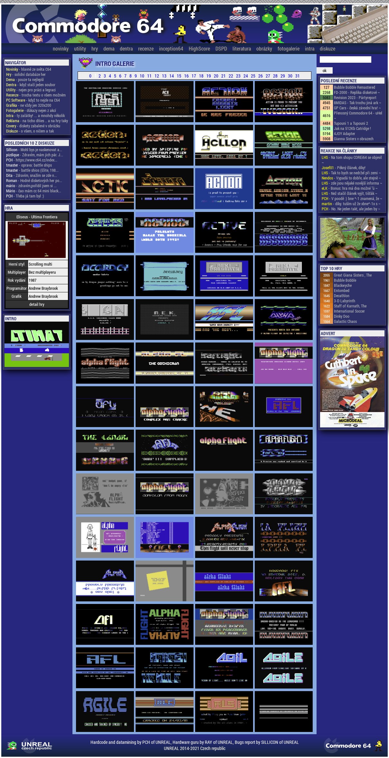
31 (297, 76)
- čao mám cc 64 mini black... (33, 190)
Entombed (341, 290)
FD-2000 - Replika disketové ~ (357, 92)
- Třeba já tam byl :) (25, 195)
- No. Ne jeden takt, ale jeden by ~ (351, 208)
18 (201, 76)
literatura (241, 48)
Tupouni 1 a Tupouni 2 (351, 123)
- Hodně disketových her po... (34, 180)
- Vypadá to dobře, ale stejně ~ (351, 177)
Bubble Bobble (345, 280)
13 (164, 76)
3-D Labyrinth (344, 300)
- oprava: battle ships (29, 165)
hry (94, 48)
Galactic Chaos (345, 321)
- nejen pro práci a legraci (31, 89)
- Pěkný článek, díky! (343, 167)
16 (186, 76)
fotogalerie (288, 48)
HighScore (199, 48)
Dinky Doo (341, 316)
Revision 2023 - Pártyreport (355, 97)
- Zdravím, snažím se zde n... (31, 175)
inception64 (171, 48)
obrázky (264, 48)
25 (253, 76)
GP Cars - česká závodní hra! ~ (357, 107)
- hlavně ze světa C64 (28, 69)
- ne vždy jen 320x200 (28, 105)
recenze (146, 48)
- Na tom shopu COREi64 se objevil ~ (352, 160)
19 (208, 76)
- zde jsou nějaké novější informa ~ (352, 183)
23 (238, 76)
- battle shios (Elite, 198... (32, 170)
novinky (61, 48)
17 (194, 76)
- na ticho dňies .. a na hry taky (37, 120)
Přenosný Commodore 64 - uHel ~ (358, 115)
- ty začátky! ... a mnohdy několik (35, 115)
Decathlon (341, 295)
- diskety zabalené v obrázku (33, 125)
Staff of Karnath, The (350, 305)
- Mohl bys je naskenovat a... (34, 149)
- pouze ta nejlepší (25, 79)
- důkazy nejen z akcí (31, 110)
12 (157, 76)
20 (216, 76)
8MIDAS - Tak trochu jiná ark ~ (357, 102)
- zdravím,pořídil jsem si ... (31, 185)
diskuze (327, 48)
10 (142, 76)
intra (309, 48)
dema (108, 48)
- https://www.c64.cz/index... (31, 159)
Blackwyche (343, 285)
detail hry (36, 304)
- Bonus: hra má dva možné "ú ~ (350, 188)
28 (275, 76)
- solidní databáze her (26, 74)
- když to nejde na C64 (33, 100)
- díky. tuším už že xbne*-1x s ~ (351, 203)
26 (260, 76)
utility (80, 48)
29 (282, 76)
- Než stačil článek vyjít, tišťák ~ (349, 193)
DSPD (221, 48)
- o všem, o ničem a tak (30, 130)
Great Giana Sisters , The (353, 275)
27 (268, 76)
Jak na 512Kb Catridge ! (352, 128)
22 (231, 76)
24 (245, 76)
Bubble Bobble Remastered (354, 87)
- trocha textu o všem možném (36, 94)
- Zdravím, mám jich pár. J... (34, 154)
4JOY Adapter (344, 133)
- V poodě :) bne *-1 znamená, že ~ (352, 198)
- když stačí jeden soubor (30, 84)
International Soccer (349, 311)
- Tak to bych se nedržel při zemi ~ (351, 172)
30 (290, 76)
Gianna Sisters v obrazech (354, 138)
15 (179, 76)
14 (171, 76)
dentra (126, 48)
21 (223, 76)
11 (149, 76)
